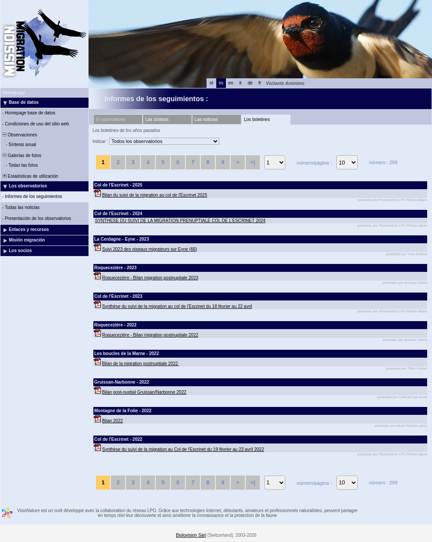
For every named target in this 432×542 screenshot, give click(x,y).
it (241, 83)
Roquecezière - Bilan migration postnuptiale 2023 (150, 277)
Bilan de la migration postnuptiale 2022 (140, 363)
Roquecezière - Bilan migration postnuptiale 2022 (150, 335)
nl (211, 83)
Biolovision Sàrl (191, 535)
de (249, 83)
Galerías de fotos (21, 155)
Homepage (14, 92)
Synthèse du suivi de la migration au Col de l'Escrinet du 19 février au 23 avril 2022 (183, 449)
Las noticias (206, 119)
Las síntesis (157, 119)
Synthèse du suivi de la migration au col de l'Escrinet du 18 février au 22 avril (177, 306)
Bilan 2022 (112, 420)
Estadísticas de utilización (29, 176)
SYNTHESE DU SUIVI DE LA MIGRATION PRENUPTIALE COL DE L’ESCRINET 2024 (180, 220)
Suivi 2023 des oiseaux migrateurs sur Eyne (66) (149, 249)
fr (259, 83)
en (230, 83)
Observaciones (19, 134)
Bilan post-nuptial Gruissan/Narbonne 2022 (144, 392)
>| (252, 162)
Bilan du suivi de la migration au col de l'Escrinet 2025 (154, 195)
